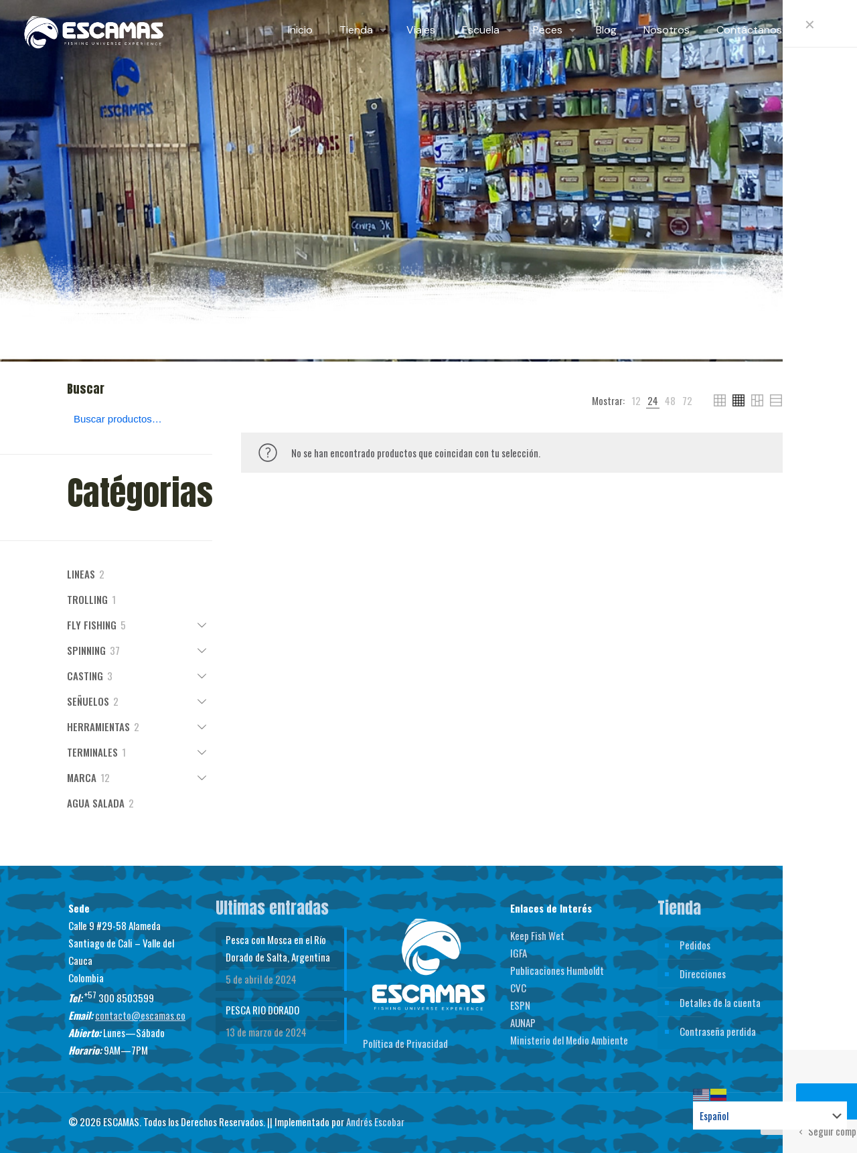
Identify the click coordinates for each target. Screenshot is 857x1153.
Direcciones (703, 973)
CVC (518, 987)
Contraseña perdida (718, 1031)
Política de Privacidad (405, 1043)
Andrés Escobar (375, 1121)
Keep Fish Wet (537, 935)
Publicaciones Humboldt (557, 970)
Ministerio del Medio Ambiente (569, 1039)
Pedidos (695, 944)
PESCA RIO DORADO (262, 1009)
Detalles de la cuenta (720, 1002)
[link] (636, 400)
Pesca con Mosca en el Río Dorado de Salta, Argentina (278, 948)
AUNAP (523, 1022)
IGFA (518, 952)
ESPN (520, 1005)
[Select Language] (770, 1115)
